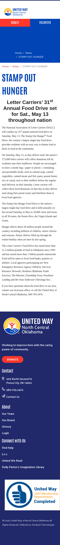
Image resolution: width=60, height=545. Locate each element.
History (6, 426)
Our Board (8, 420)
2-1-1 (4, 454)
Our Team (8, 413)
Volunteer (45, 22)
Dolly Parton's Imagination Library (23, 466)
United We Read (12, 460)
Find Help (8, 447)
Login (5, 432)
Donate (15, 22)
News (29, 52)
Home (18, 53)
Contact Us (13, 396)
